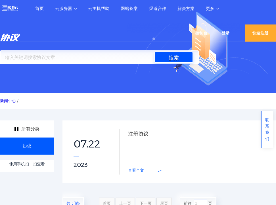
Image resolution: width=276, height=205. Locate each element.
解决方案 (186, 8)
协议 (27, 146)
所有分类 (30, 129)
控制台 (201, 33)
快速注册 (260, 33)
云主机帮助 (98, 8)
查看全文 (136, 170)
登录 (225, 33)
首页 (39, 8)
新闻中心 (8, 100)
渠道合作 (157, 8)
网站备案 (129, 8)
